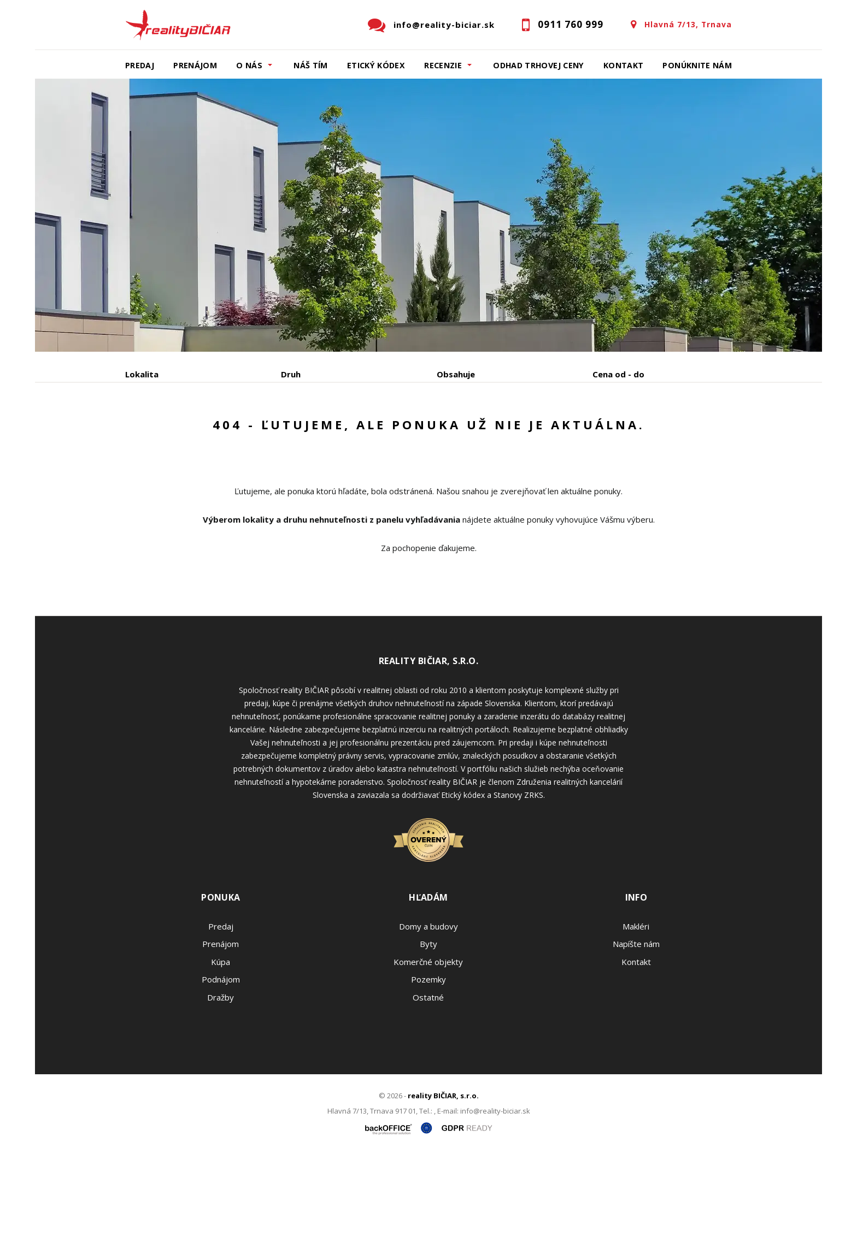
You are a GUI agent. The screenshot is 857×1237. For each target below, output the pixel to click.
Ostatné (428, 1080)
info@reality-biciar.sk (444, 24)
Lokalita (142, 374)
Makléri (636, 1009)
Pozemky (428, 1062)
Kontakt (623, 65)
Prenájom (195, 65)
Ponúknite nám (697, 65)
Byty (428, 1026)
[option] (428, 215)
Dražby (220, 1080)
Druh (291, 374)
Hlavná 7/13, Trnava (688, 24)
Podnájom (354, 431)
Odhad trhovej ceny (538, 65)
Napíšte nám (636, 1026)
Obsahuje (456, 374)
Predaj (139, 65)
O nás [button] (249, 65)
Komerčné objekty (428, 1044)
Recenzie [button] (443, 65)
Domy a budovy (428, 1009)
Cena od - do (618, 374)
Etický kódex (376, 65)
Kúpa (289, 431)
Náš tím (311, 65)
